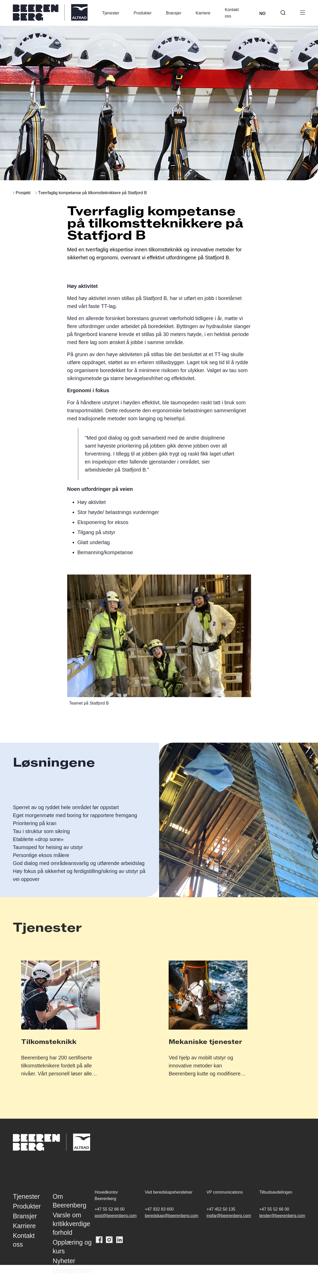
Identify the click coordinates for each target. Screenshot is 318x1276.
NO (262, 13)
